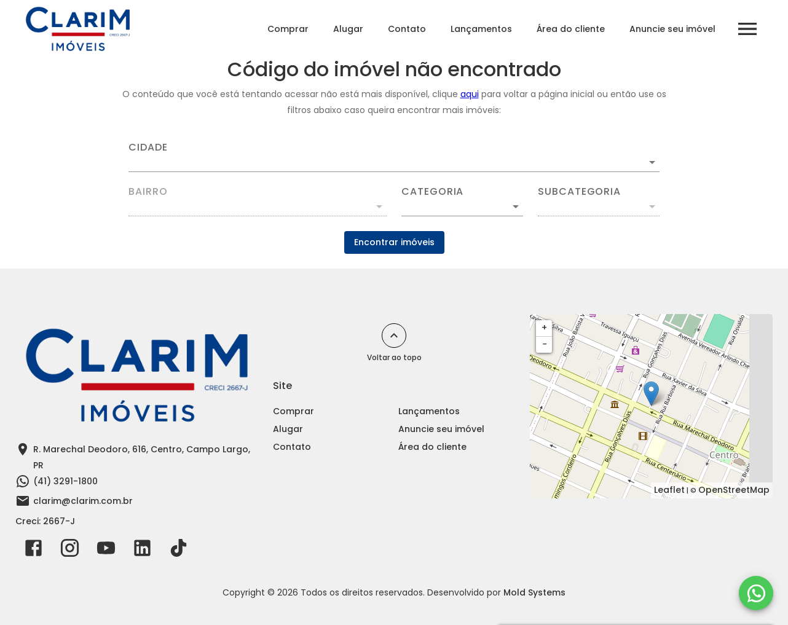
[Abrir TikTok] (178, 550)
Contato (407, 29)
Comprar (288, 29)
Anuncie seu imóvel (672, 29)
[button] (462, 206)
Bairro (148, 192)
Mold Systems (534, 592)
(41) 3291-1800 (65, 481)
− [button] (544, 344)
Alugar (348, 29)
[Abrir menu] (747, 29)
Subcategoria (579, 192)
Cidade (148, 147)
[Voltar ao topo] (394, 335)
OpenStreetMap (734, 490)
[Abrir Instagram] (70, 550)
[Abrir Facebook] (33, 550)
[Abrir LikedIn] (142, 550)
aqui (469, 94)
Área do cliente (571, 29)
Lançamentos (481, 29)
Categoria (432, 192)
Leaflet (669, 490)
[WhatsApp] (756, 593)
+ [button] (544, 327)
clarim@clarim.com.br (83, 501)
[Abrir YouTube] (106, 550)
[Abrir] (652, 162)
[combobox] (394, 157)
